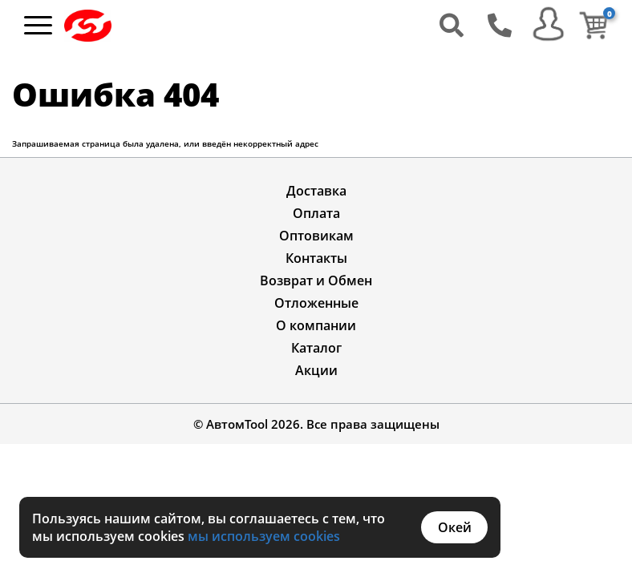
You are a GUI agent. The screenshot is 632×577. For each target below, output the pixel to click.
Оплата (316, 213)
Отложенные (316, 303)
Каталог (316, 348)
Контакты (316, 258)
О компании (316, 325)
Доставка (316, 191)
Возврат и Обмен (316, 280)
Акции (316, 370)
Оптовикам (316, 235)
